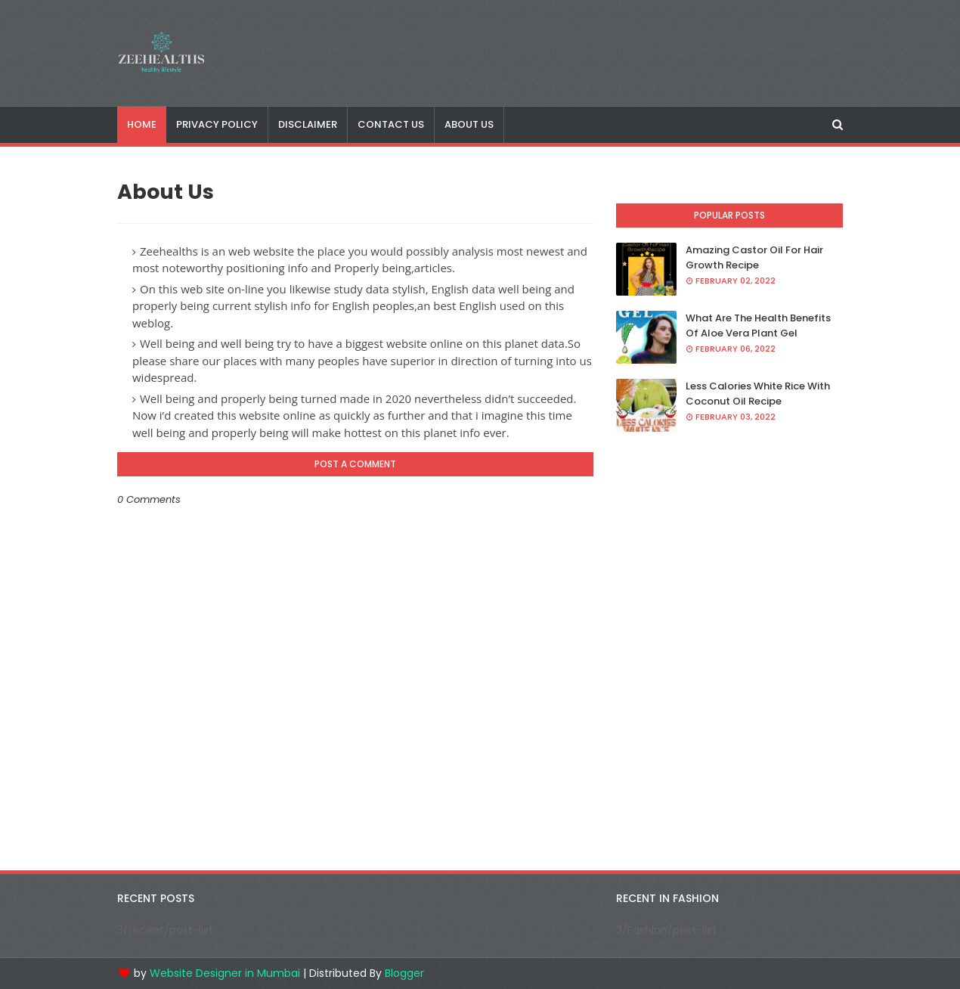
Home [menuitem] (141, 124)
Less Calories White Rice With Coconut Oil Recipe (758, 393)
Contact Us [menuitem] (391, 124)
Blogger (404, 973)
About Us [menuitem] (469, 124)
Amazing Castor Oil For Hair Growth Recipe (754, 257)
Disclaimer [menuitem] (307, 124)
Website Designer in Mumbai (225, 973)
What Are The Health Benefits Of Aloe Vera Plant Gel (758, 325)
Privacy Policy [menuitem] (217, 124)
